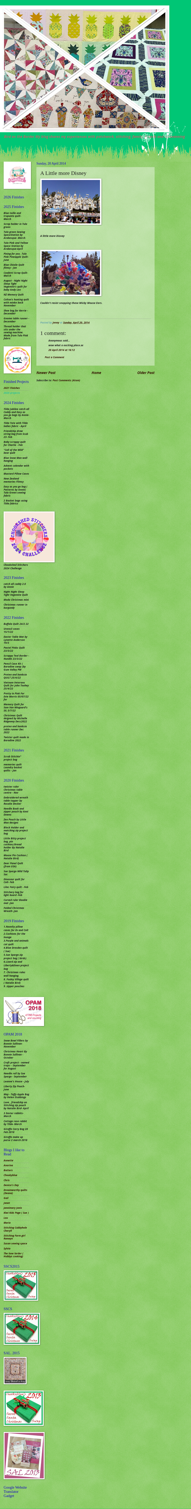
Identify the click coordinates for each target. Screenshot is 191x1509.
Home (96, 372)
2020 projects (12, 393)
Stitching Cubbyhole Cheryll (15, 1229)
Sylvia (7, 1248)
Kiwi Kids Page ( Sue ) (16, 1212)
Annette (8, 1160)
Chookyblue (10, 1175)
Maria (7, 1222)
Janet (7, 1203)
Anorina (8, 1165)
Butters (8, 1170)
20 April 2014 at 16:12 (61, 350)
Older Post (146, 372)
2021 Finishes (12, 388)
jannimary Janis (13, 1207)
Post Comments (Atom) (66, 380)
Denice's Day (11, 1185)
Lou (6, 1217)
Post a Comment (54, 357)
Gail (6, 1198)
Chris (7, 1180)
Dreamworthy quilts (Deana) (15, 1191)
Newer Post (46, 372)
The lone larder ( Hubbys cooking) (13, 1255)
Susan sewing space (15, 1243)
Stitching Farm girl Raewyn (14, 1237)
